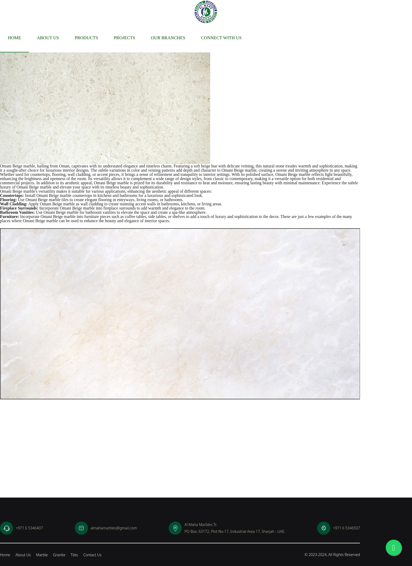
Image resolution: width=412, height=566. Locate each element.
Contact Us (92, 554)
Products (86, 37)
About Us (23, 554)
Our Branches (168, 37)
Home (14, 37)
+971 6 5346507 (338, 528)
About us (48, 37)
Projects (124, 37)
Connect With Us (221, 37)
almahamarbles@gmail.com (106, 528)
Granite (59, 554)
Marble (42, 554)
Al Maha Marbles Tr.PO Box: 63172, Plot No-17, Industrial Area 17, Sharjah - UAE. (227, 528)
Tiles (74, 554)
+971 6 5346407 (21, 528)
